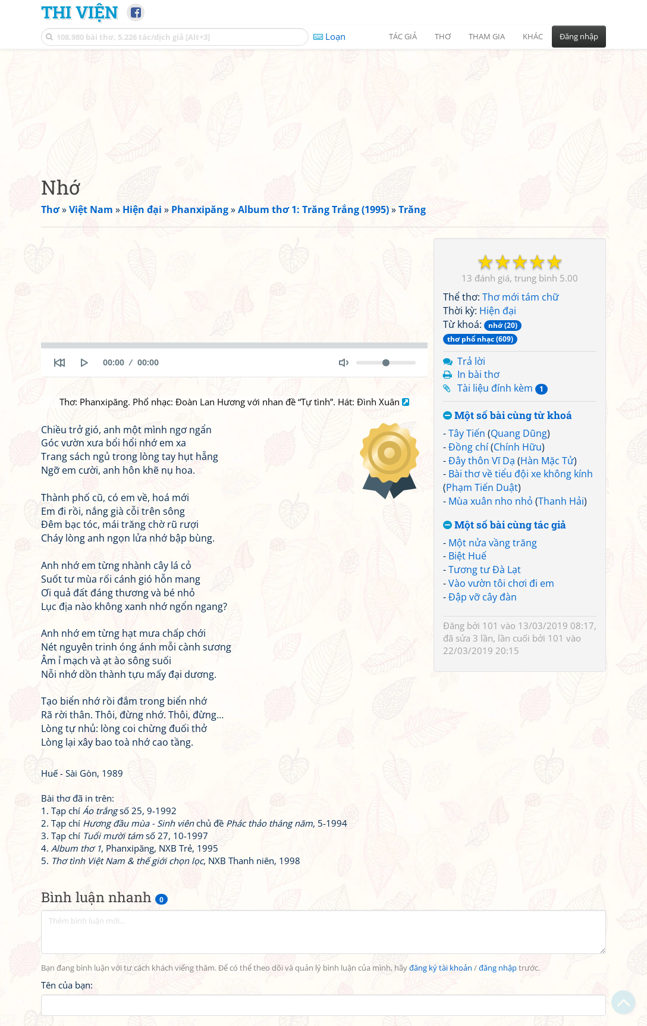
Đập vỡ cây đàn (482, 596)
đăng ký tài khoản (440, 968)
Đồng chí (468, 446)
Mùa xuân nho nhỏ (490, 501)
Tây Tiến (466, 433)
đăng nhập (498, 968)
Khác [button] (533, 36)
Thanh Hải (561, 501)
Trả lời (471, 361)
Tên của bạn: (67, 985)
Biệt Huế (467, 555)
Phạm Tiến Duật (482, 487)
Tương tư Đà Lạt (484, 569)
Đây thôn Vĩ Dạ (481, 460)
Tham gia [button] (487, 36)
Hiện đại (497, 310)
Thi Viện (79, 12)
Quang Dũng (519, 433)
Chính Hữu (518, 446)
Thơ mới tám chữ (520, 297)
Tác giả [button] (403, 36)
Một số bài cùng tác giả (504, 525)
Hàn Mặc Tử (547, 460)
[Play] (84, 362)
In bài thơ (478, 374)
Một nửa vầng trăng (492, 542)
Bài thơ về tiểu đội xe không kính (520, 473)
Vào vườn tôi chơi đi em (501, 583)
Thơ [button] (443, 36)
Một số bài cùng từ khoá (507, 415)
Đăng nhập (579, 36)
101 (490, 625)
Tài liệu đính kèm (502, 388)
